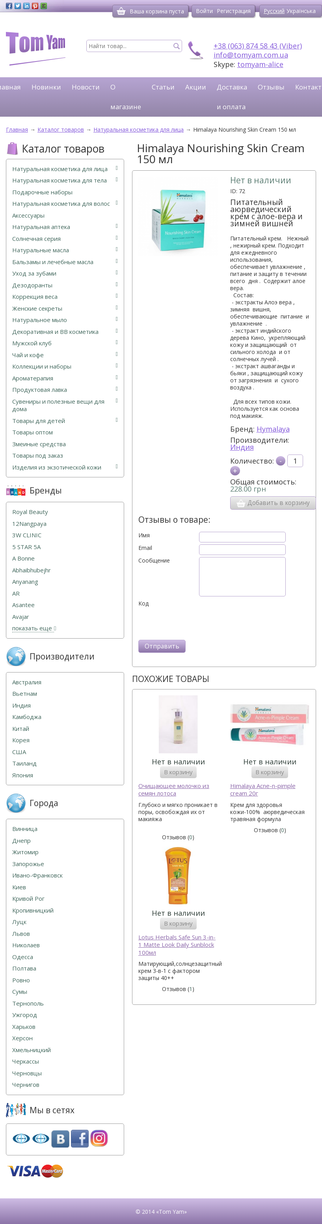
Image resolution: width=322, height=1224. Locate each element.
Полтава (24, 968)
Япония (22, 775)
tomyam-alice (260, 64)
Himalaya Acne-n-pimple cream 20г (263, 789)
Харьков (23, 1026)
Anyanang (25, 581)
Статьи (163, 86)
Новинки (46, 86)
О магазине (125, 96)
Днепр (21, 840)
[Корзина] (121, 11)
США (19, 752)
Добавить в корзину (273, 503)
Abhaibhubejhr (31, 570)
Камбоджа (26, 717)
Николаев (26, 945)
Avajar (20, 616)
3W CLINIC (26, 535)
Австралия (26, 682)
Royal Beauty (30, 512)
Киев (19, 887)
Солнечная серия (65, 238)
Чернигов (25, 1084)
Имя (144, 535)
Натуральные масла (65, 250)
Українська (301, 11)
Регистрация (234, 11)
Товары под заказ (37, 455)
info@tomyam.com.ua (251, 55)
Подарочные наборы (42, 192)
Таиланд (24, 763)
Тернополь (28, 1003)
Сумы (19, 991)
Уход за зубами (65, 273)
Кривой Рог (28, 898)
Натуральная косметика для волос (65, 203)
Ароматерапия (65, 378)
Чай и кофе (65, 355)
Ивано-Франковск (37, 875)
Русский (274, 11)
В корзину (178, 772)
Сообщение (154, 560)
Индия (242, 447)
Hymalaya (273, 429)
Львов (21, 933)
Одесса (22, 957)
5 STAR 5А (26, 547)
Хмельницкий (31, 1050)
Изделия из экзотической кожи (65, 467)
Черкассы (25, 1061)
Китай (20, 728)
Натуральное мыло (65, 320)
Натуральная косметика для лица (65, 169)
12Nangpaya (29, 523)
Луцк (19, 922)
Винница (24, 829)
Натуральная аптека (65, 227)
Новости (86, 86)
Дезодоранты (65, 285)
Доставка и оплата (232, 96)
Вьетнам (24, 693)
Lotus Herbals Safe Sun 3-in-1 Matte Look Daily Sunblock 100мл (177, 944)
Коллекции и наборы (65, 366)
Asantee (23, 605)
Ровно (21, 980)
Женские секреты (65, 308)
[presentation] (198, 622)
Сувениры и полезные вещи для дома (65, 405)
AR (16, 593)
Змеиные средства (39, 444)
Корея (21, 740)
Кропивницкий (33, 910)
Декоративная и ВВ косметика (65, 331)
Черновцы (27, 1073)
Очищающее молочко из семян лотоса (173, 789)
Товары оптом (32, 432)
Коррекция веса (65, 296)
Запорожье (28, 864)
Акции (195, 86)
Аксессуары (28, 215)
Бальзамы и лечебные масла (65, 262)
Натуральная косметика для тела (65, 180)
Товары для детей (65, 421)
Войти (204, 11)
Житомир (25, 852)
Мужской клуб (65, 343)
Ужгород (24, 1015)
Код (143, 603)
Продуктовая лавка (65, 389)
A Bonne (23, 558)
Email (145, 547)
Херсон (22, 1038)
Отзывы (271, 86)
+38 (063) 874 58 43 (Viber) (258, 45)
